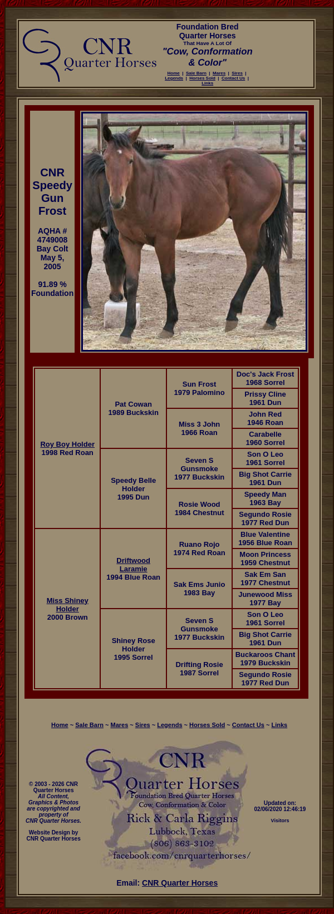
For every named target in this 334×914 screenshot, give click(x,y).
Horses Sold (202, 78)
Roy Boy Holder (67, 444)
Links (207, 83)
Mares (219, 73)
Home (174, 73)
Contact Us (233, 78)
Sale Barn (196, 73)
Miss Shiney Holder (68, 604)
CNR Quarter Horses (180, 882)
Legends (174, 78)
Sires (237, 73)
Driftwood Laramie (133, 564)
